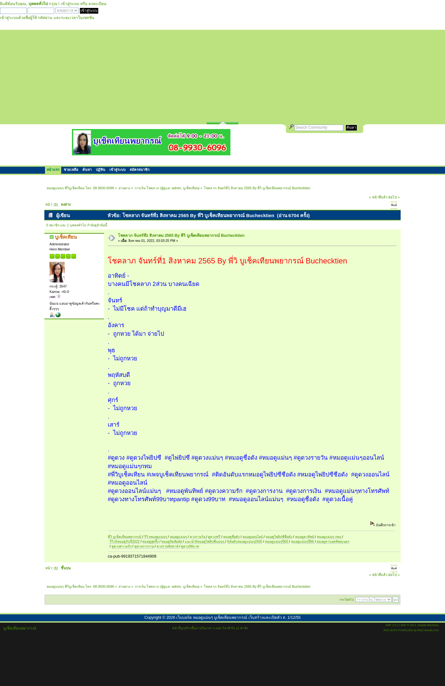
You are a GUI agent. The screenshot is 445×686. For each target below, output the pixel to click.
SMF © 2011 (408, 625)
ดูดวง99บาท (190, 546)
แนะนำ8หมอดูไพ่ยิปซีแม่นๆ (205, 541)
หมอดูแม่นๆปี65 (277, 541)
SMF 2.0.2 (391, 625)
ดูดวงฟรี (214, 537)
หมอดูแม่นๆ (179, 537)
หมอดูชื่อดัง (232, 537)
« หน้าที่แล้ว (378, 197)
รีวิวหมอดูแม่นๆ (155, 537)
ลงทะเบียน (97, 4)
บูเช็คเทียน (190, 188)
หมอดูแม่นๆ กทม (329, 537)
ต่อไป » (394, 197)
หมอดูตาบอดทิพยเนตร (333, 541)
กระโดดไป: (346, 599)
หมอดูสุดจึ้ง (150, 541)
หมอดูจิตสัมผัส (172, 541)
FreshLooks (405, 630)
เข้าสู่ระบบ (70, 4)
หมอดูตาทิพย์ (305, 537)
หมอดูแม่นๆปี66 (303, 541)
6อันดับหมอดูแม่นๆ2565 (244, 541)
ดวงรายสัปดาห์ (168, 546)
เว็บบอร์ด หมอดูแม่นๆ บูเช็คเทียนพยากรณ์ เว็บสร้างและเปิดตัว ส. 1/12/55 (238, 617)
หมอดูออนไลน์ (253, 537)
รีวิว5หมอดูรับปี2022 (124, 541)
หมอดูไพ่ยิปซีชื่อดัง (279, 537)
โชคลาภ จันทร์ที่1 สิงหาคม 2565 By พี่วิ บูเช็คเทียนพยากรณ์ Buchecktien (181, 235)
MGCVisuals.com (428, 630)
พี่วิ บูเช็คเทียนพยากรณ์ (125, 537)
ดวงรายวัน (198, 537)
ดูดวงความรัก (122, 546)
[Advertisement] (222, 74)
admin (176, 188)
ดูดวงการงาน (144, 546)
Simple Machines (428, 625)
